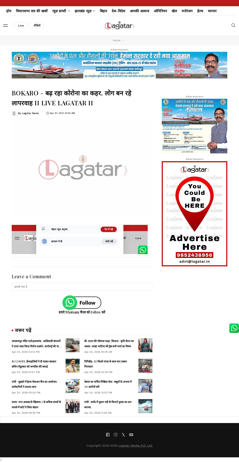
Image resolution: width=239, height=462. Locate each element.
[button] (5, 25)
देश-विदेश (118, 11)
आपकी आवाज (139, 11)
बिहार (103, 11)
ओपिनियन (160, 11)
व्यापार (212, 11)
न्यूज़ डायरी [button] (61, 11)
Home (116, 40)
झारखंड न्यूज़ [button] (85, 11)
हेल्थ (200, 11)
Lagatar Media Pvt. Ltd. (135, 445)
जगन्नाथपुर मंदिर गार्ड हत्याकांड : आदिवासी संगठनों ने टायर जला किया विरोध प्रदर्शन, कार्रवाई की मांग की (36, 346)
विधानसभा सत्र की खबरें (31, 11)
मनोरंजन (187, 11)
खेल (174, 11)
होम (8, 11)
